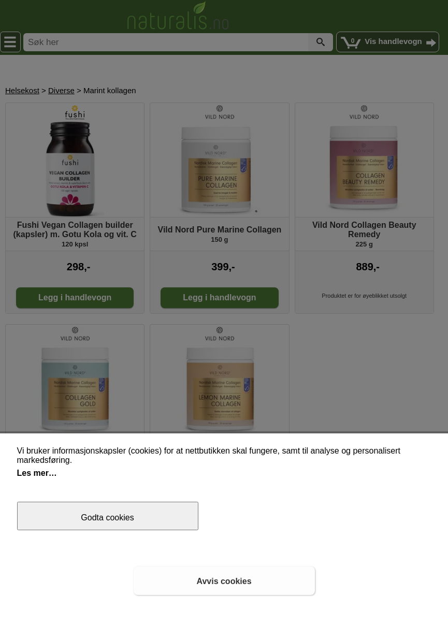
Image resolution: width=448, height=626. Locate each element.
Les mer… (37, 473)
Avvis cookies (223, 581)
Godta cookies (107, 517)
